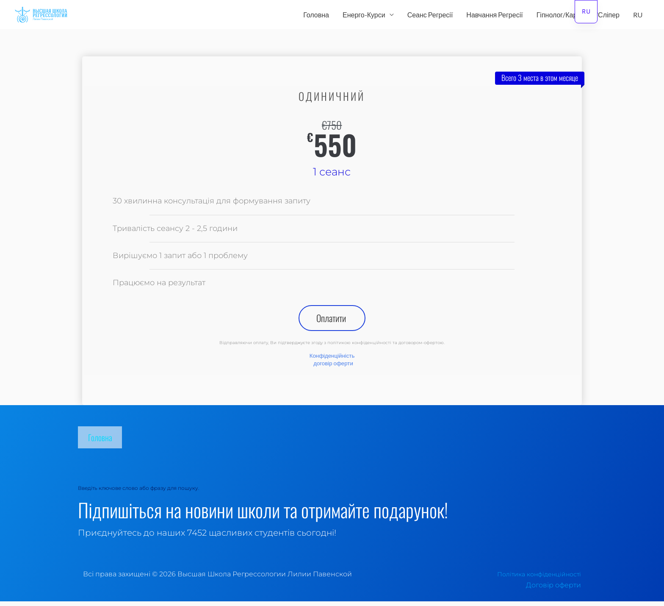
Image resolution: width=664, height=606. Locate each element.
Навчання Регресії (494, 16)
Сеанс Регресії (430, 16)
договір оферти (333, 367)
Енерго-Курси (364, 16)
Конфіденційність (332, 360)
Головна (316, 16)
